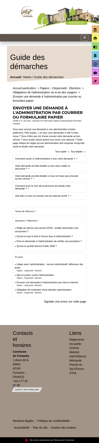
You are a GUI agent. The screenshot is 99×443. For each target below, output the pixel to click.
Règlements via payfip (76, 341)
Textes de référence (24, 211)
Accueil (15, 77)
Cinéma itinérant (74, 350)
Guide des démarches (49, 77)
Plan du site (40, 427)
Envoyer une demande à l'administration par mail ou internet (47, 282)
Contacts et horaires (21, 339)
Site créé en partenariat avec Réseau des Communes (49, 440)
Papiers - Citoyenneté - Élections (60, 88)
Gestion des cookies (63, 427)
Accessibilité (21, 427)
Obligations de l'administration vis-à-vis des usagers (45, 92)
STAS (72, 373)
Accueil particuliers (25, 88)
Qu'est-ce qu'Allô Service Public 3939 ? (37, 246)
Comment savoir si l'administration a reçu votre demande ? (45, 158)
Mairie (27, 77)
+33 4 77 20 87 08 (20, 383)
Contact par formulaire (27, 390)
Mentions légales (23, 420)
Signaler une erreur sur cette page (65, 301)
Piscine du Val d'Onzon (76, 366)
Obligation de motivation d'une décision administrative (44, 290)
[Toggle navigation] (84, 38)
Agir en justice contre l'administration (35, 275)
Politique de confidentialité (53, 420)
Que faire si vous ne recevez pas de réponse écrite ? (42, 196)
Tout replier (63, 151)
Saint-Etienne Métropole (77, 358)
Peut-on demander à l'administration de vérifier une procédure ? (49, 241)
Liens (75, 333)
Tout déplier (78, 151)
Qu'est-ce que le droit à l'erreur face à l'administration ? (45, 236)
